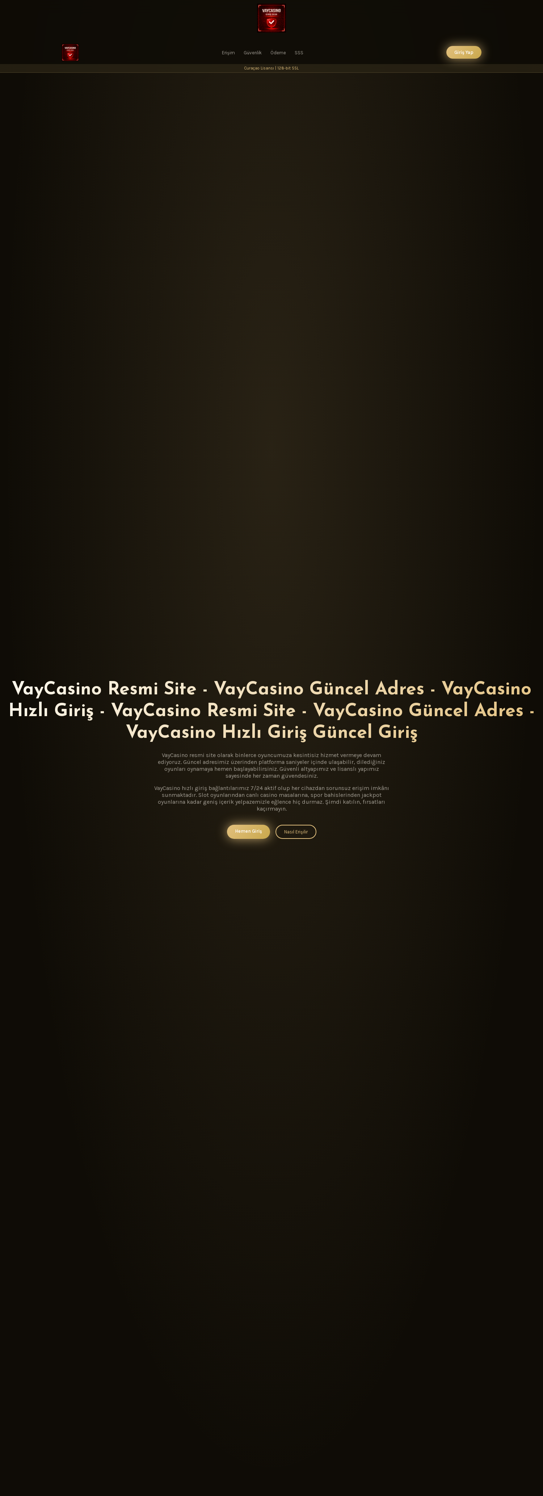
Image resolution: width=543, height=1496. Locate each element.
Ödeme (278, 52)
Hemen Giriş (248, 831)
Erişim (228, 52)
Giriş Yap (463, 52)
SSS (299, 52)
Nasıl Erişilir (296, 832)
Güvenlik (253, 52)
